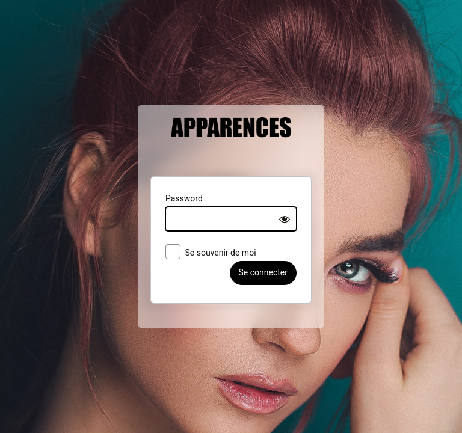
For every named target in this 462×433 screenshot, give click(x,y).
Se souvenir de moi (200, 253)
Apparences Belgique (231, 140)
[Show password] (295, 219)
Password (173, 198)
